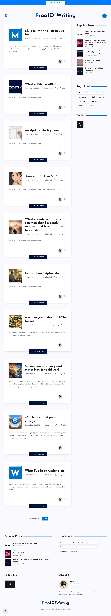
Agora (81, 93)
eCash (93, 97)
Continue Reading (38, 67)
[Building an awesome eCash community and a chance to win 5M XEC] (80, 42)
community (83, 97)
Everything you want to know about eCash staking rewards (96, 52)
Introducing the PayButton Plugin (24, 543)
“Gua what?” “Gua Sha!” (41, 176)
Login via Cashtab (55, 2)
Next (45, 518)
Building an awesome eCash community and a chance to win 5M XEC (95, 42)
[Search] (104, 16)
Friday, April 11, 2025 (92, 60)
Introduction (83, 101)
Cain (72, 581)
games (101, 97)
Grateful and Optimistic (42, 273)
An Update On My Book (42, 130)
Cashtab (100, 93)
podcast (82, 105)
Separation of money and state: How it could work (43, 368)
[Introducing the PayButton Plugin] (80, 34)
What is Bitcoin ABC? (40, 84)
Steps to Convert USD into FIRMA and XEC (94, 69)
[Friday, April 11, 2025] (80, 62)
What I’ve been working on (44, 470)
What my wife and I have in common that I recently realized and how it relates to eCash (45, 225)
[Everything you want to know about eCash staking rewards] (80, 53)
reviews (91, 105)
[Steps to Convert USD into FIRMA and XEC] (80, 70)
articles (90, 93)
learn (94, 101)
